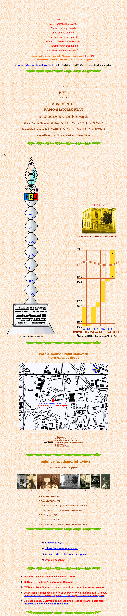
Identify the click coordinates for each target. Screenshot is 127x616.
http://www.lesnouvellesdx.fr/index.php (46, 603)
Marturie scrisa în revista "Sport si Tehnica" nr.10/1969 (36, 65)
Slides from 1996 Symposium (61, 548)
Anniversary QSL (54, 542)
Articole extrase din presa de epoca (65, 554)
